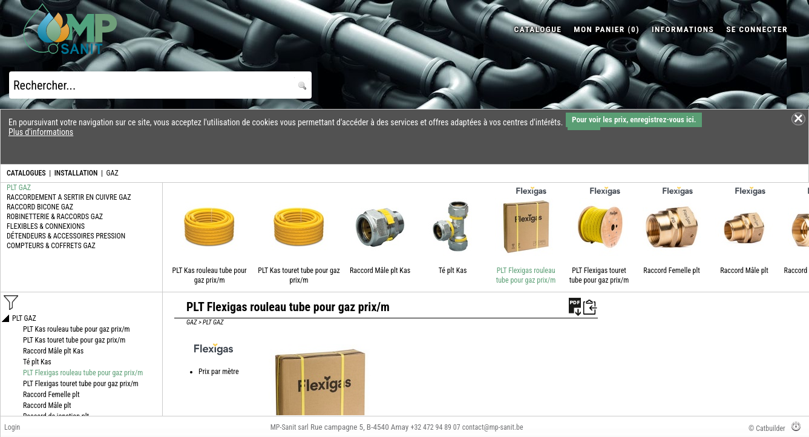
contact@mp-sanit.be (492, 427)
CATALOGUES (26, 173)
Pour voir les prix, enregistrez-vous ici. (634, 119)
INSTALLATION (76, 173)
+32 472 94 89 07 (435, 427)
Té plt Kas (453, 270)
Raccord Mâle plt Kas (380, 270)
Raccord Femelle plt (671, 270)
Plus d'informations (40, 132)
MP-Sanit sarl (289, 427)
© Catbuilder (766, 428)
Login (12, 427)
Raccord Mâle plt (744, 270)
